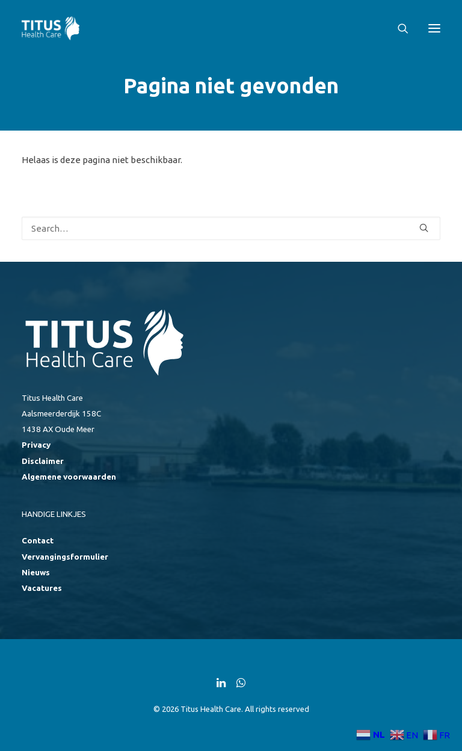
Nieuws (36, 572)
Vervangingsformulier (65, 556)
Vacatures (42, 588)
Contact (38, 540)
